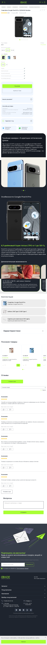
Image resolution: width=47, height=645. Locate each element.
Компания (5, 593)
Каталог (4, 586)
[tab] (19, 39)
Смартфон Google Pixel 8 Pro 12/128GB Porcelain (9, 360)
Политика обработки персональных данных (23, 613)
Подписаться (29, 564)
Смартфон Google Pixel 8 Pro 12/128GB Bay (30, 360)
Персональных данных (22, 568)
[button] (23, 190)
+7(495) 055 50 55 (8, 601)
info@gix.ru (28, 601)
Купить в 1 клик (17, 90)
